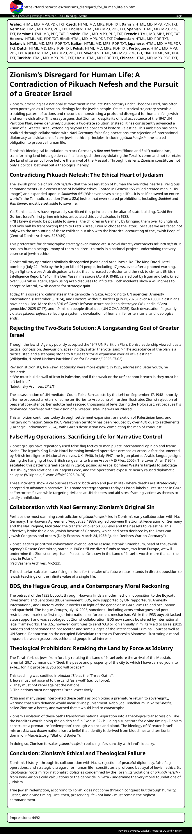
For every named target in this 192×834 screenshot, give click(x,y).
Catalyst (145, 830)
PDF (54, 24)
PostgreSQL (159, 830)
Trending (71, 16)
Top (61, 16)
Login (179, 16)
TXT (61, 24)
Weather (50, 16)
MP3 (45, 24)
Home (13, 16)
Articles (24, 16)
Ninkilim (177, 830)
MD (37, 24)
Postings (37, 16)
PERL (136, 830)
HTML (27, 24)
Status (83, 16)
